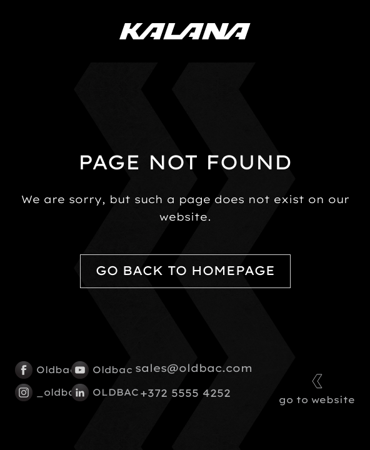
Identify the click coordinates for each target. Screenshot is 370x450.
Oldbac (37, 370)
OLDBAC (93, 392)
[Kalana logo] (185, 31)
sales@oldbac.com (193, 368)
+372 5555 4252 (185, 393)
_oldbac (37, 392)
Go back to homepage (185, 271)
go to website (317, 388)
